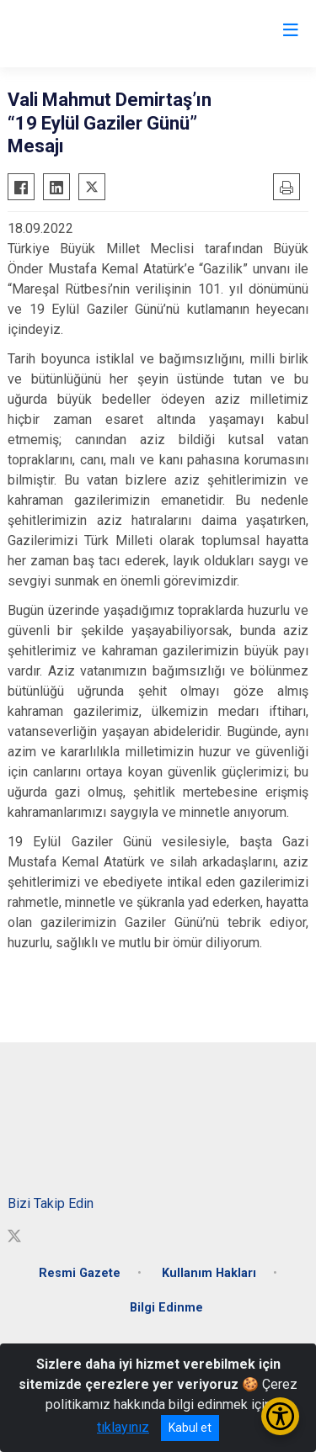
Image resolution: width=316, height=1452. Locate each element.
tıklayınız (123, 1427)
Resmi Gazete (80, 1273)
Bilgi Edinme (166, 1308)
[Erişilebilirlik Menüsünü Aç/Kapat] (280, 1416)
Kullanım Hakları (209, 1273)
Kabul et (190, 1427)
